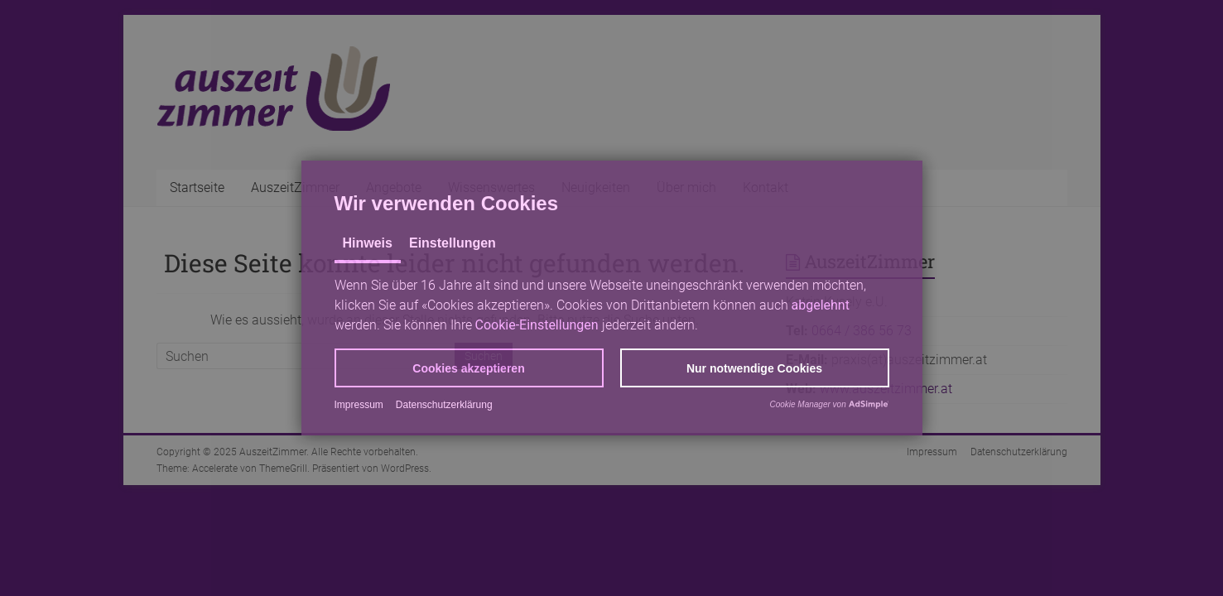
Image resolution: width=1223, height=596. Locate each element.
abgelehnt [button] (821, 305)
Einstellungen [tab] (452, 243)
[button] (469, 367)
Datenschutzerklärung (444, 405)
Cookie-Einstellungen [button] (537, 325)
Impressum (359, 405)
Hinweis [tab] (367, 243)
